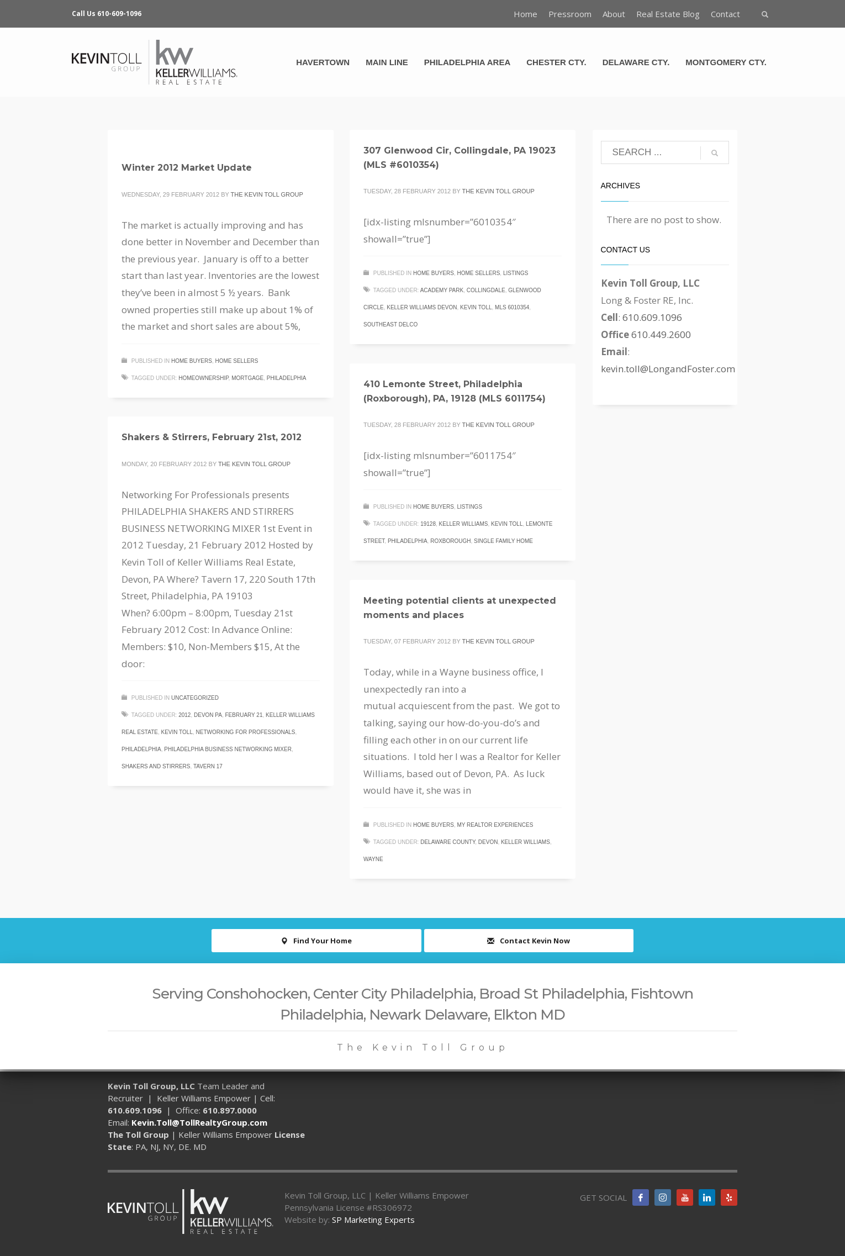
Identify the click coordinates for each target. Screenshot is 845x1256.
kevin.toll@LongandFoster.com (668, 368)
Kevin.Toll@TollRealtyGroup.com (199, 1122)
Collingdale (486, 290)
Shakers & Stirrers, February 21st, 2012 (212, 437)
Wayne (373, 859)
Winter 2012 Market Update (187, 167)
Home (525, 13)
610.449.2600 (661, 334)
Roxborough (450, 541)
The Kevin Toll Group (267, 194)
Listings (516, 273)
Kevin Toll (476, 307)
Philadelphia (287, 378)
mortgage (247, 378)
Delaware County (447, 842)
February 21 (243, 715)
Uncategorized (195, 698)
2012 (184, 715)
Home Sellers (236, 361)
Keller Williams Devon (422, 307)
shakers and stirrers (156, 766)
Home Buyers (191, 361)
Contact (725, 13)
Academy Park (442, 290)
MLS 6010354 (512, 307)
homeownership (203, 378)
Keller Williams (463, 524)
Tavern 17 (208, 766)
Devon (488, 842)
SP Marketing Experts (373, 1219)
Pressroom (570, 13)
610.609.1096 (652, 317)
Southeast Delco (390, 324)
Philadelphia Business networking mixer (228, 749)
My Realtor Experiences (495, 825)
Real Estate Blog (668, 13)
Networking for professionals (245, 732)
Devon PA (208, 715)
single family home (503, 541)
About (614, 13)
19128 (428, 524)
